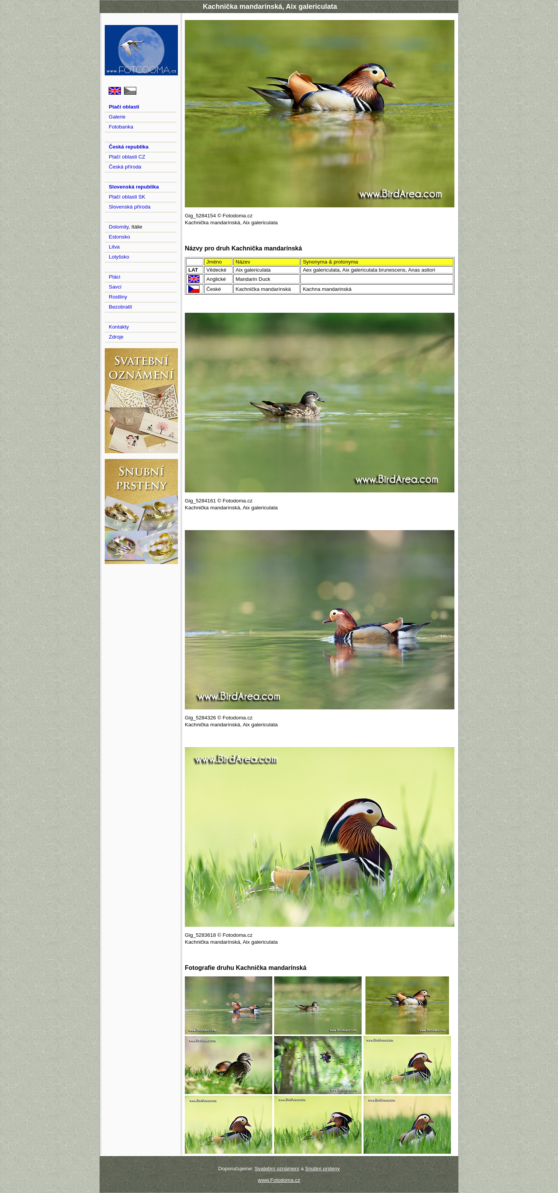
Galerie (117, 117)
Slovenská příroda (129, 207)
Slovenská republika (134, 187)
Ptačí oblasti (124, 107)
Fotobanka (121, 127)
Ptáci (114, 277)
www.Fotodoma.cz (279, 1180)
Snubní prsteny (322, 1168)
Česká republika (128, 147)
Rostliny (118, 297)
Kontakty (119, 327)
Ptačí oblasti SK (127, 197)
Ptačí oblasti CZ (127, 157)
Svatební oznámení (277, 1168)
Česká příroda (125, 167)
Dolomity (118, 227)
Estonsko (119, 237)
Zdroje (116, 337)
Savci (115, 287)
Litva (114, 247)
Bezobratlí (120, 307)
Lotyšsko (119, 257)
